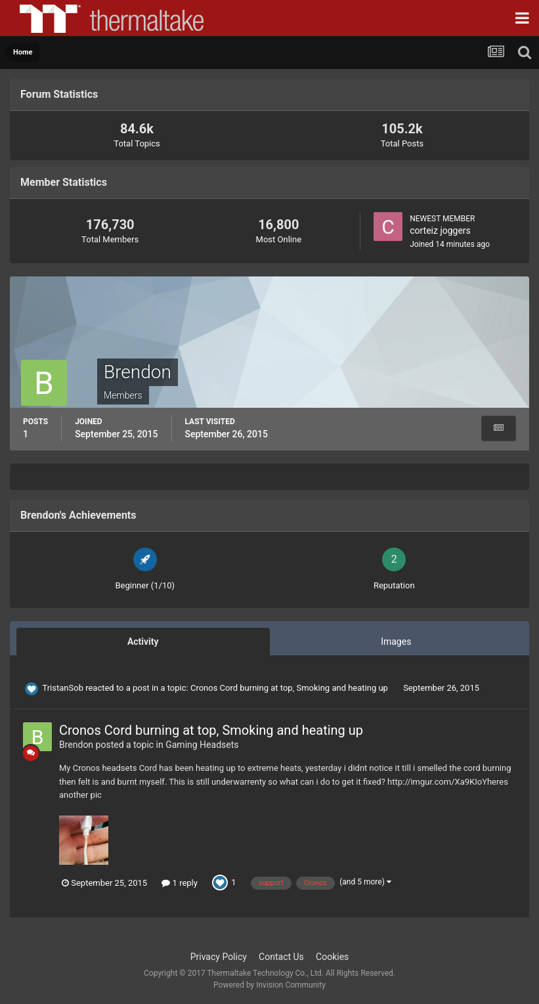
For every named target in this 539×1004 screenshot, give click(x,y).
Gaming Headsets (201, 744)
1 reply (180, 883)
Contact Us (281, 956)
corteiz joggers (440, 230)
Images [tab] (396, 641)
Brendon (76, 744)
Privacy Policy (218, 956)
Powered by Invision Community (269, 985)
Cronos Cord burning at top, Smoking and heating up (290, 688)
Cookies (332, 956)
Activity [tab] (143, 641)
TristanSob (62, 688)
